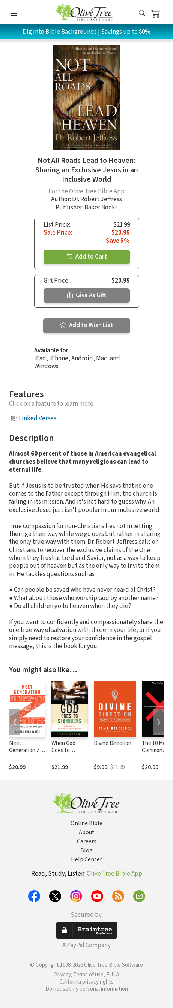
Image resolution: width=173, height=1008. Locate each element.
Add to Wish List (86, 325)
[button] (142, 14)
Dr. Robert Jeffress (97, 199)
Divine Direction (112, 743)
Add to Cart (86, 256)
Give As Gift (86, 295)
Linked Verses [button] (37, 418)
